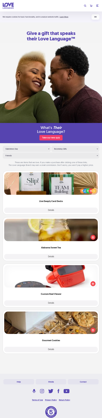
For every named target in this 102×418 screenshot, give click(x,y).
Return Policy (64, 400)
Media (51, 382)
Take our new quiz (51, 137)
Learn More (64, 17)
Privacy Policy (51, 400)
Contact (83, 382)
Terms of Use (37, 400)
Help (19, 382)
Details (51, 210)
